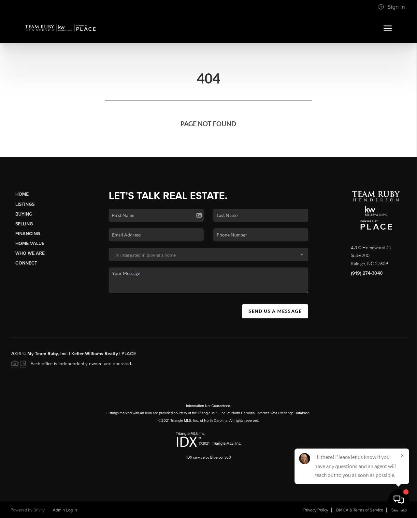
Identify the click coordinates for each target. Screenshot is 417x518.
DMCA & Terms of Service (359, 510)
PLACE (129, 355)
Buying (23, 214)
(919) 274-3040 (367, 273)
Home (22, 194)
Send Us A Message (275, 311)
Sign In (391, 7)
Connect (26, 263)
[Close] (402, 455)
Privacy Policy (315, 510)
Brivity (39, 510)
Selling (24, 224)
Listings (25, 204)
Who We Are (30, 253)
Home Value (29, 243)
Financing (27, 233)
